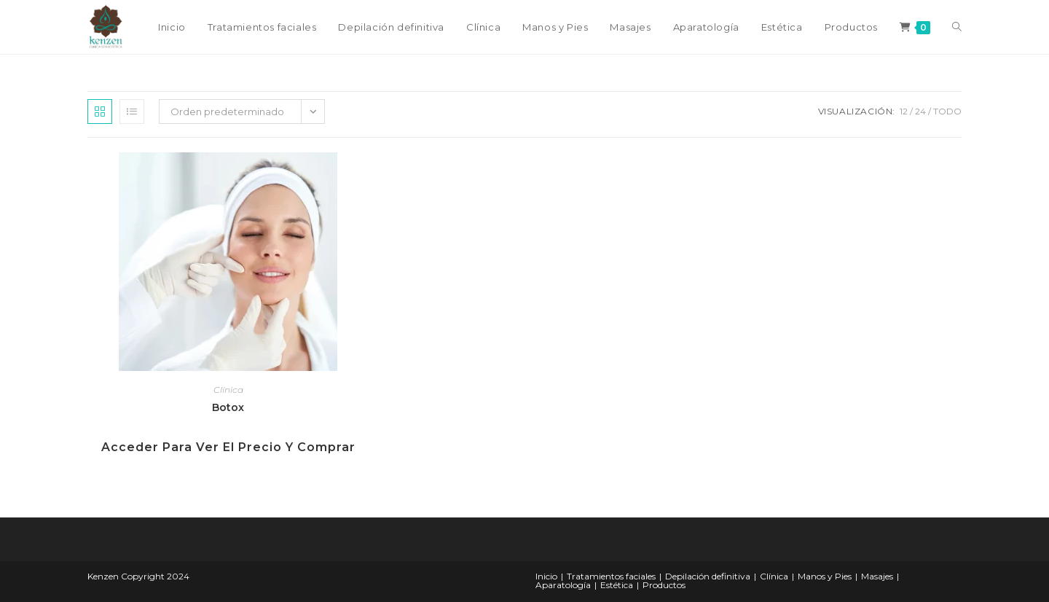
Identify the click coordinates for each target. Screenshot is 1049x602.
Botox (228, 407)
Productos (664, 584)
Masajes (877, 576)
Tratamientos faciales (611, 576)
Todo (947, 111)
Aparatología (563, 584)
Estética (616, 584)
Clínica (228, 389)
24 (920, 111)
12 (904, 111)
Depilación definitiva (707, 576)
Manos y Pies (825, 576)
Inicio (546, 576)
